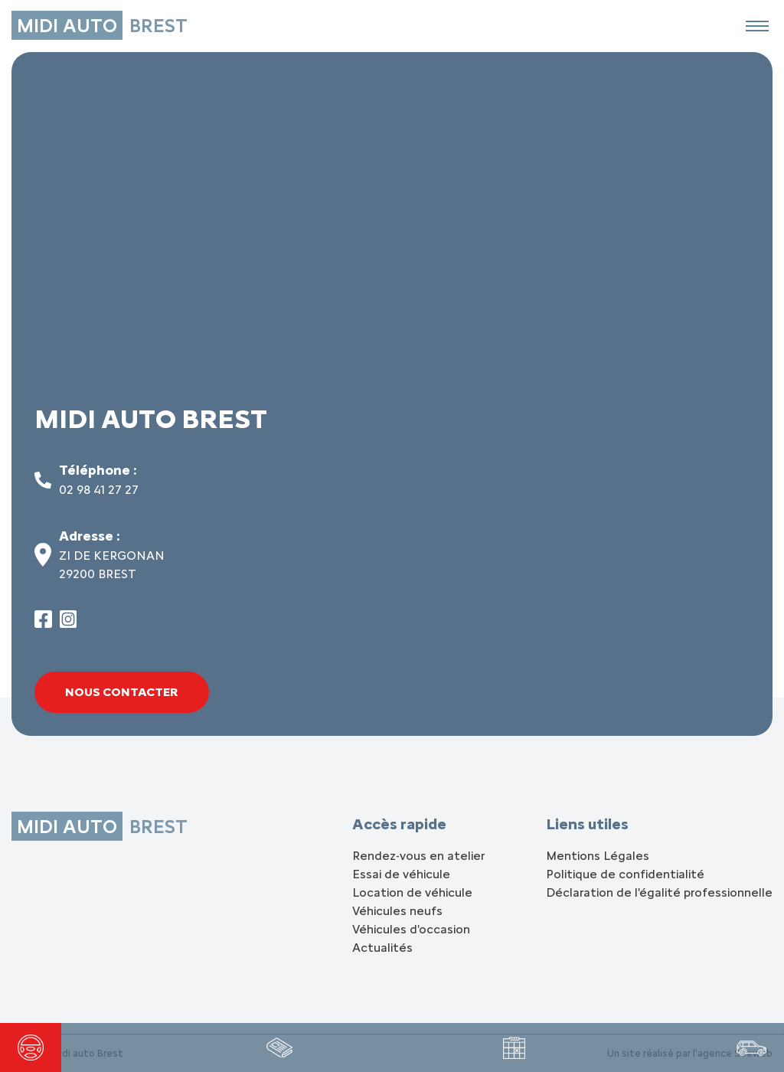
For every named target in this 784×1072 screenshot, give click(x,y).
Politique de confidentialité (625, 874)
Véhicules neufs (397, 911)
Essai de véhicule (401, 874)
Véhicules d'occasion (411, 929)
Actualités (382, 947)
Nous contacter (121, 692)
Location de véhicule (412, 892)
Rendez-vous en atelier (418, 855)
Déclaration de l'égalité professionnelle (659, 892)
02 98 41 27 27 (99, 489)
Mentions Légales (597, 855)
